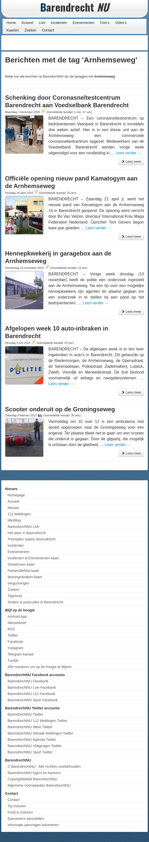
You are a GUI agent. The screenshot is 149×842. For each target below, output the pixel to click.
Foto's (105, 23)
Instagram (15, 648)
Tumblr (13, 660)
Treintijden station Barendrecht (31, 539)
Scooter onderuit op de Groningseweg (60, 409)
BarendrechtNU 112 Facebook (31, 694)
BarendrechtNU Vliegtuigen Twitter (35, 746)
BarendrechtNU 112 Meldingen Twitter (37, 721)
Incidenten (59, 23)
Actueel (27, 23)
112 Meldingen (19, 514)
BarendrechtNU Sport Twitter (30, 752)
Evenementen (83, 23)
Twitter (13, 635)
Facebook (15, 642)
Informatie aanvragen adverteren (33, 825)
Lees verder (128, 153)
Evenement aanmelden (26, 819)
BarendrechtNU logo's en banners (34, 773)
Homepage (16, 495)
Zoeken (30, 30)
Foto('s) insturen (20, 812)
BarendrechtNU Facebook (28, 681)
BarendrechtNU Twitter (25, 714)
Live (42, 23)
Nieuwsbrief (17, 623)
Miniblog (14, 520)
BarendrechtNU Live (23, 527)
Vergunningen (18, 583)
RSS (11, 629)
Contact (48, 30)
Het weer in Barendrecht (27, 533)
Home (11, 23)
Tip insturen (17, 806)
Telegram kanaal (21, 654)
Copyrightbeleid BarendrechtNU (32, 779)
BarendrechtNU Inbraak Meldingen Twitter (40, 733)
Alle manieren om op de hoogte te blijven (40, 667)
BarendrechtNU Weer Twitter (30, 727)
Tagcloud (15, 596)
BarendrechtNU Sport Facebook (33, 700)
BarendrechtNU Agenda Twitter (32, 740)
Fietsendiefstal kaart (23, 571)
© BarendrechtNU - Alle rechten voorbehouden (44, 766)
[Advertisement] (106, 42)
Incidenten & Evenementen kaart (33, 558)
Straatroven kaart (21, 564)
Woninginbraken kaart (25, 577)
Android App (17, 616)
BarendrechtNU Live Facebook (32, 687)
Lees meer (131, 161)
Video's (120, 23)
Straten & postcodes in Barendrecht (35, 602)
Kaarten (13, 30)
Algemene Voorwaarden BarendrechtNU (39, 785)
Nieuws (13, 508)
